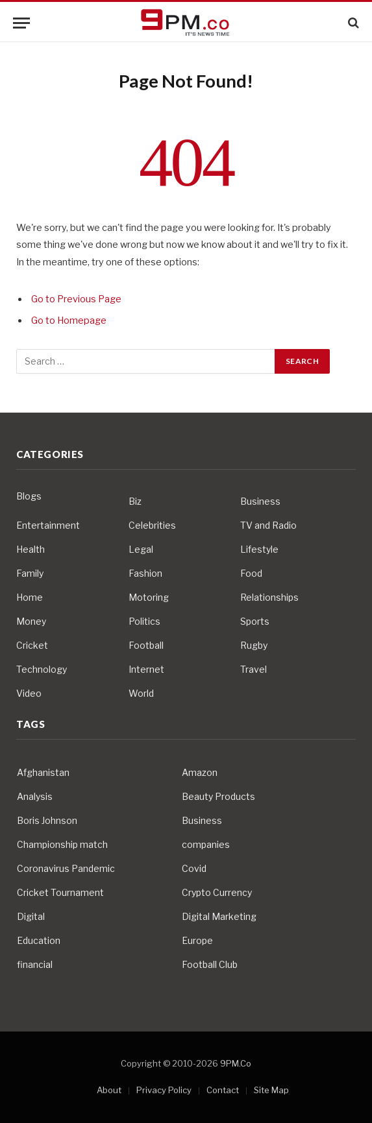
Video (29, 693)
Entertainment (48, 525)
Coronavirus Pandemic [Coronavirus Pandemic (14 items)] (66, 868)
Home (29, 597)
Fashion (145, 573)
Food (251, 573)
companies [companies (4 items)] (206, 844)
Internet (146, 669)
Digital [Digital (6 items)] (31, 916)
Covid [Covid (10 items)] (194, 868)
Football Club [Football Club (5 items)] (210, 964)
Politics (144, 621)
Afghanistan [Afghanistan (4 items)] (43, 772)
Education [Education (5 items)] (38, 940)
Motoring (149, 597)
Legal (141, 549)
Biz (135, 501)
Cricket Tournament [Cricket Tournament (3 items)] (60, 892)
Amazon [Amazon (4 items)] (199, 772)
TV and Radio (268, 525)
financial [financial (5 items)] (35, 964)
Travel (253, 669)
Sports (254, 621)
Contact (222, 1090)
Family (29, 573)
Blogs (29, 495)
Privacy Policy (164, 1090)
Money (31, 621)
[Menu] (21, 23)
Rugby (253, 645)
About (109, 1090)
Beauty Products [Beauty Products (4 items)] (218, 796)
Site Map (271, 1090)
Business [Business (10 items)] (202, 820)
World (141, 693)
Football (146, 645)
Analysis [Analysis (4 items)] (35, 796)
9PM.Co (235, 1063)
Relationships (269, 597)
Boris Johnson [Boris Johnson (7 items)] (47, 820)
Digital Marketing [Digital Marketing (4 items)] (219, 916)
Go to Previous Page (76, 299)
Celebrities (152, 525)
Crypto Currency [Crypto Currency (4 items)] (217, 892)
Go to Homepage (68, 320)
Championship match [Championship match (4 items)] (62, 844)
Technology (41, 669)
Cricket (32, 645)
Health (30, 549)
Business (260, 501)
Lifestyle (259, 549)
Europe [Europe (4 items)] (197, 940)
